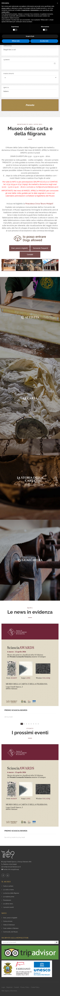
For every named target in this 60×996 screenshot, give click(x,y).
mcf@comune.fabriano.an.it (12, 867)
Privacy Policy (24, 987)
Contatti (30, 254)
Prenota (30, 105)
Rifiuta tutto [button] (16, 41)
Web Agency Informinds (9, 991)
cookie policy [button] (5, 12)
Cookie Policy (35, 987)
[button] (57, 3)
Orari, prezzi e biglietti (19, 248)
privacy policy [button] (6, 8)
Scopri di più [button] (30, 36)
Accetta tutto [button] (44, 41)
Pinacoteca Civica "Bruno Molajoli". (39, 204)
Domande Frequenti (40, 248)
